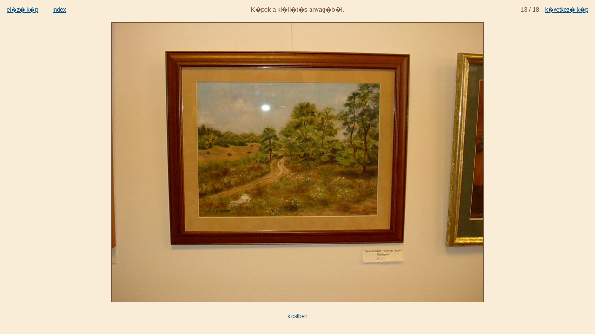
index (59, 9)
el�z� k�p (22, 9)
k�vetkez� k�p (566, 9)
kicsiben (297, 316)
